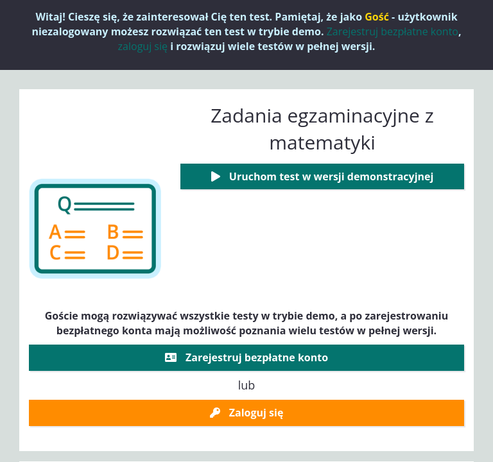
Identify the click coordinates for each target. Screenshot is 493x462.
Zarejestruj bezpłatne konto (392, 31)
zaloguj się (143, 46)
